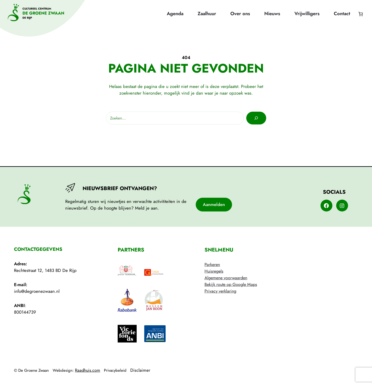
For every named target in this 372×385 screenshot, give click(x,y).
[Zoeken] (256, 118)
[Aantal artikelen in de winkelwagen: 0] (360, 13)
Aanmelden (214, 204)
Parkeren (212, 264)
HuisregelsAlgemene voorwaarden (226, 274)
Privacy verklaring (220, 291)
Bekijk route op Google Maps (231, 284)
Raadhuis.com (87, 370)
